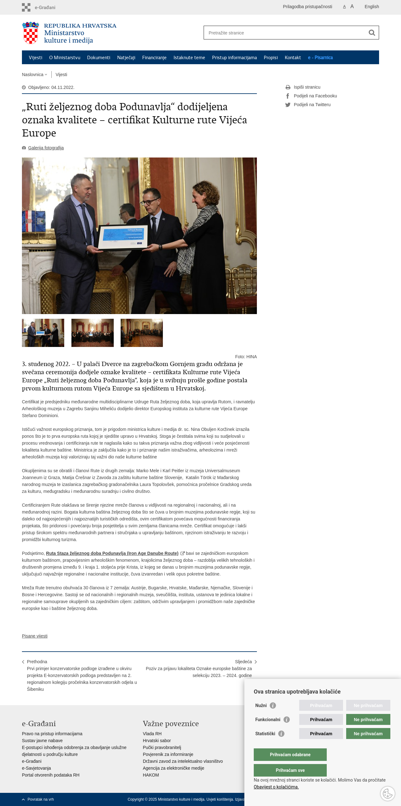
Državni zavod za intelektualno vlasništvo (183, 761)
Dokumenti (98, 57)
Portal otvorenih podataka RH (51, 775)
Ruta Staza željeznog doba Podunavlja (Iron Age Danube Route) (112, 553)
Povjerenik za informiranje (168, 754)
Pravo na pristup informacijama (52, 733)
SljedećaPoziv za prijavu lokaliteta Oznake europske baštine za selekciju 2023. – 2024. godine (199, 668)
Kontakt (293, 57)
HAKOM (151, 775)
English (372, 6)
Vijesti (35, 57)
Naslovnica (32, 74)
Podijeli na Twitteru (308, 105)
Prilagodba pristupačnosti (307, 6)
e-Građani (31, 761)
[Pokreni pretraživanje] (372, 33)
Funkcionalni (267, 732)
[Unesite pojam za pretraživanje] (285, 33)
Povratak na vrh (41, 799)
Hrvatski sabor (157, 740)
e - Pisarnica (320, 57)
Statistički (265, 746)
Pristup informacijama (234, 57)
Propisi (271, 57)
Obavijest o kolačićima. (276, 786)
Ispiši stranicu (302, 87)
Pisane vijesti (35, 635)
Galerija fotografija (46, 147)
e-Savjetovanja (36, 768)
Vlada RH (152, 733)
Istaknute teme (189, 57)
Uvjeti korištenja (219, 799)
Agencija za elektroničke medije (173, 768)
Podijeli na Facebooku (311, 96)
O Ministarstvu (64, 57)
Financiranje (154, 57)
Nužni (261, 718)
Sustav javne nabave (42, 740)
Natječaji (126, 57)
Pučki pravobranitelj (162, 747)
